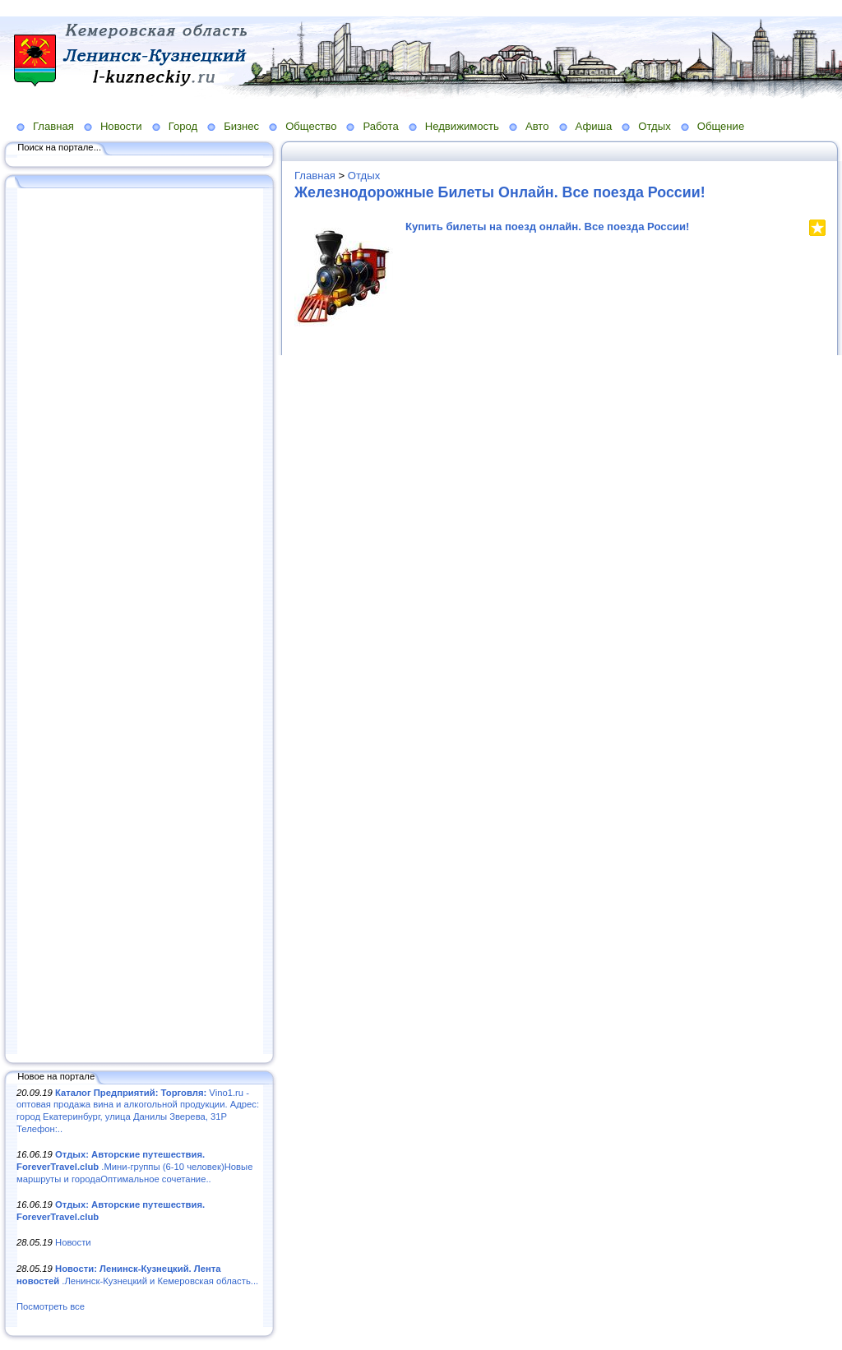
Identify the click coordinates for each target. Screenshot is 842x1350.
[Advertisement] (139, 622)
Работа (380, 126)
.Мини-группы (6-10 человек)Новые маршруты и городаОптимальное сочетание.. (134, 1166)
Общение (721, 126)
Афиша (594, 126)
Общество (310, 126)
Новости (121, 126)
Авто (537, 126)
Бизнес (241, 126)
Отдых (654, 126)
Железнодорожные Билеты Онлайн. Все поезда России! (500, 192)
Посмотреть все (50, 1306)
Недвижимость (462, 126)
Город (183, 126)
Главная (53, 126)
